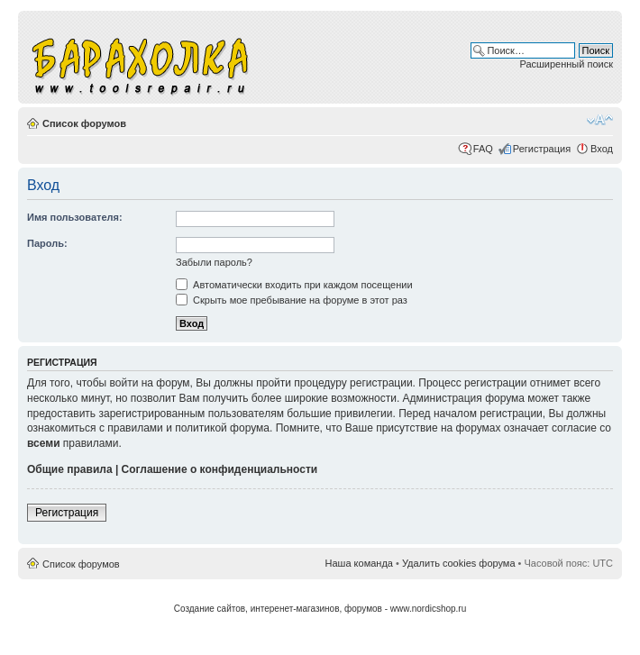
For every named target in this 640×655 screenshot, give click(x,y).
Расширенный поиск (566, 64)
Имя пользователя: (75, 217)
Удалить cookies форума (459, 563)
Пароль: (47, 243)
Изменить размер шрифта (600, 120)
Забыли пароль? (214, 262)
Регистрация (542, 148)
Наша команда (359, 563)
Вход (601, 148)
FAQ (483, 148)
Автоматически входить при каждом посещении (294, 284)
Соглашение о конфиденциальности (220, 469)
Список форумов (84, 123)
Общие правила (70, 469)
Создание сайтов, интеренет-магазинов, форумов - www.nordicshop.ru (320, 609)
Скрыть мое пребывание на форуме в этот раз (291, 300)
